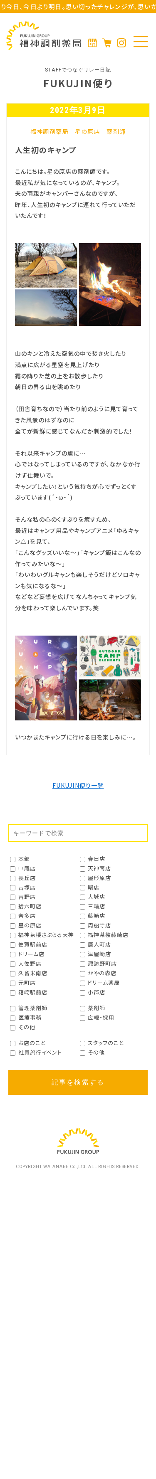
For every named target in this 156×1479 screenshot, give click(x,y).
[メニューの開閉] (141, 42)
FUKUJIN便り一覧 (78, 785)
